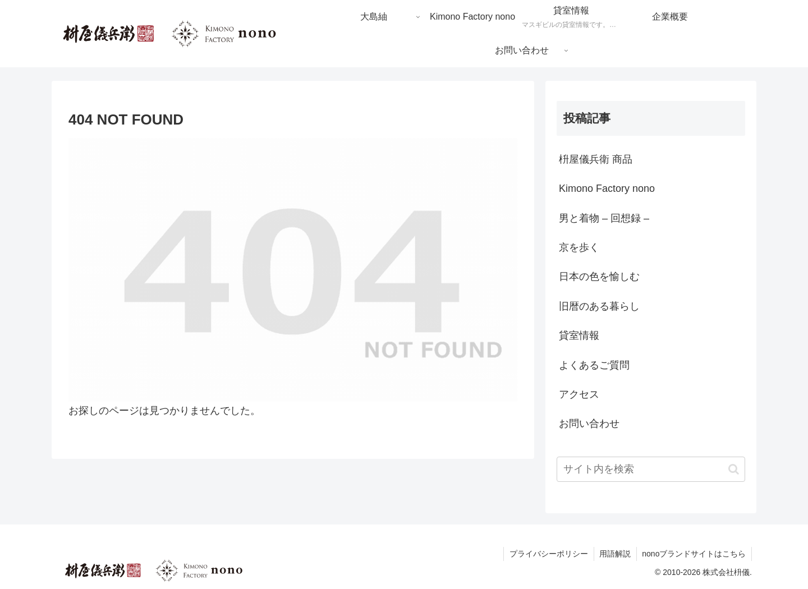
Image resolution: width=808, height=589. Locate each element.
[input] (651, 469)
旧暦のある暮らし (599, 306)
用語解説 (614, 553)
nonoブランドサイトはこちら (694, 553)
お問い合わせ (589, 423)
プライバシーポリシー (547, 553)
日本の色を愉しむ (599, 276)
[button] (733, 469)
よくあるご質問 (594, 365)
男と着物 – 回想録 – (604, 218)
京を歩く (579, 247)
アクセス (579, 394)
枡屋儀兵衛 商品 (595, 159)
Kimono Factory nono (607, 188)
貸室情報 (579, 335)
